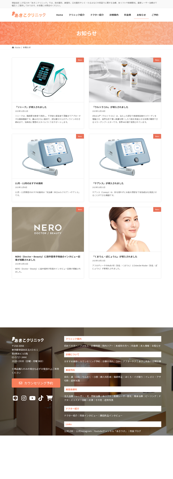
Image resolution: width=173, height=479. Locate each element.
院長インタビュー (89, 394)
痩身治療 (138, 375)
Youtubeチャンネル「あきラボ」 (110, 410)
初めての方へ (71, 324)
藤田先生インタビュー (111, 394)
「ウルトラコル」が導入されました (110, 107)
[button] (36, 362)
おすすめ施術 (71, 340)
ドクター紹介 (70, 394)
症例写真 (75, 359)
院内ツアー (107, 324)
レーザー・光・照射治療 (87, 375)
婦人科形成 (105, 355)
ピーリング (150, 375)
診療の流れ (108, 340)
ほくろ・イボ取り (134, 355)
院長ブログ (135, 410)
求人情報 (144, 324)
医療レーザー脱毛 (123, 375)
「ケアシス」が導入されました (108, 183)
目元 (66, 355)
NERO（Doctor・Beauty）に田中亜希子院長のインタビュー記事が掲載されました (47, 258)
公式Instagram (84, 410)
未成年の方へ (122, 324)
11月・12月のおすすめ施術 (29, 183)
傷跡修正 (118, 355)
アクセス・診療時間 (90, 324)
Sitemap (79, 425)
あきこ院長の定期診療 (150, 340)
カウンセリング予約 (90, 340)
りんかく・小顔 (90, 355)
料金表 (134, 324)
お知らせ (156, 324)
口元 (77, 355)
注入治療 (68, 375)
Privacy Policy (91, 425)
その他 (98, 379)
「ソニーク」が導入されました (31, 107)
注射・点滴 (87, 379)
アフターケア (129, 340)
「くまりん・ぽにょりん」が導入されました (114, 256)
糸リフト (106, 375)
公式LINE (69, 410)
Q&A (118, 340)
